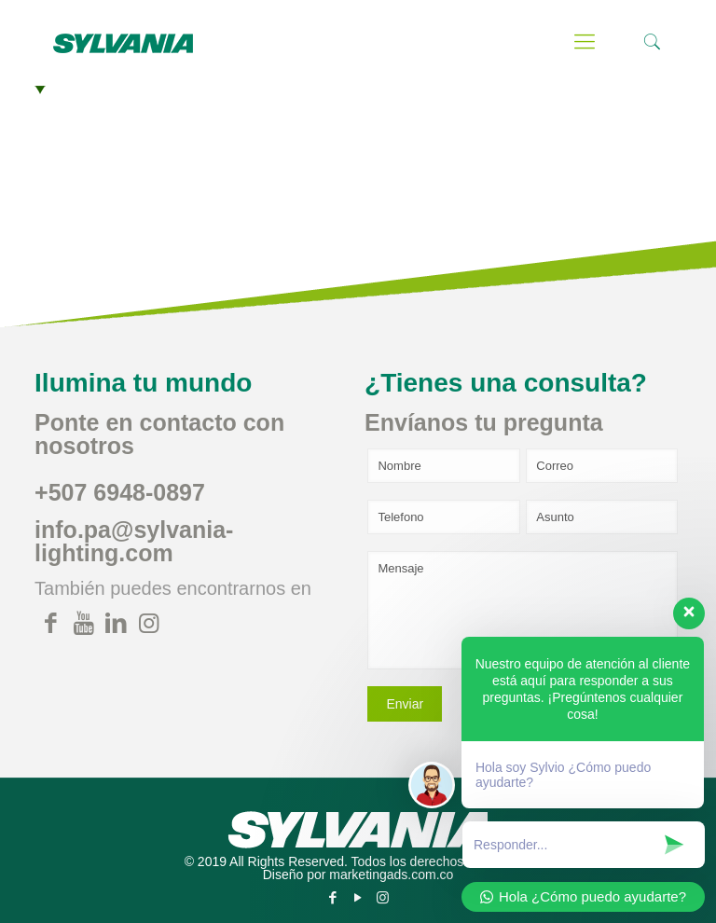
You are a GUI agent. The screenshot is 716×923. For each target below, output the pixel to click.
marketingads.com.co (391, 874)
